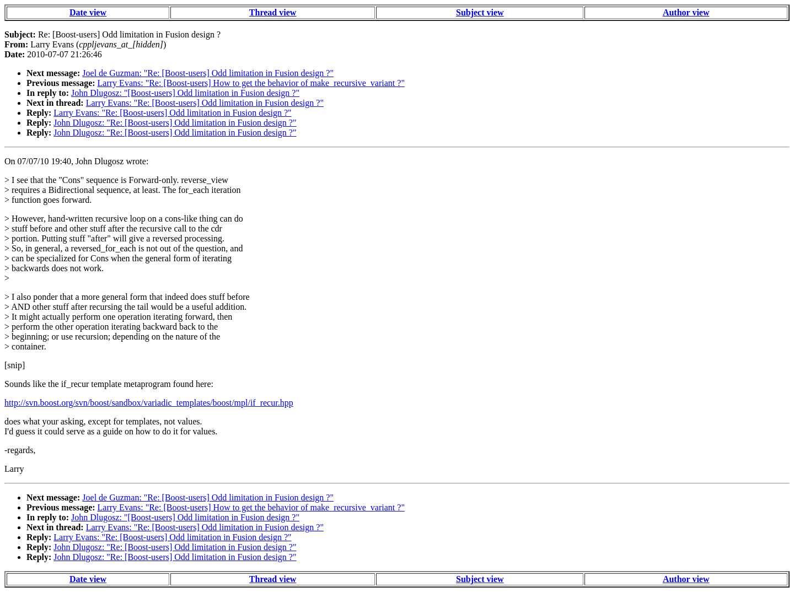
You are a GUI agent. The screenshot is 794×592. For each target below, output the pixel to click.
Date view (87, 12)
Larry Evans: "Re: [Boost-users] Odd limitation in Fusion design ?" (205, 102)
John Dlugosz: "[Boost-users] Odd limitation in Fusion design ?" (185, 93)
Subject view (480, 12)
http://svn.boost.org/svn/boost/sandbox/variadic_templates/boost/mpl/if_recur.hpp (148, 402)
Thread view (272, 12)
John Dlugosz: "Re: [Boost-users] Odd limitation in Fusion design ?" (174, 122)
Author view (686, 12)
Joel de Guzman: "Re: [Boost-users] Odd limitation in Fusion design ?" (208, 73)
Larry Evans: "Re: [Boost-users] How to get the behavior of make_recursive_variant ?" (251, 83)
